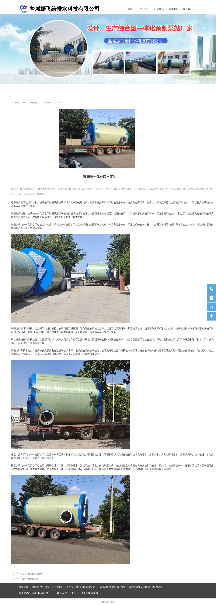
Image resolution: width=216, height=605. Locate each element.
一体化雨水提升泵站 (31, 103)
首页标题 (15, 103)
